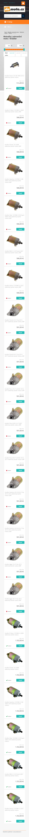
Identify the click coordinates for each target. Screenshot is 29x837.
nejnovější (24, 53)
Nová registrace (12, 2)
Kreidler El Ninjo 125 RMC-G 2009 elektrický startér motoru (14, 634)
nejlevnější (12, 53)
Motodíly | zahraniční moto (13, 32)
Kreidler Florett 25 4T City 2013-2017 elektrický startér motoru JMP (14, 320)
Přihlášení (6, 2)
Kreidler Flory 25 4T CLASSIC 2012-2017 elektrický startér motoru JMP (14, 389)
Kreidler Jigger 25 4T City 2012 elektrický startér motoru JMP (13, 565)
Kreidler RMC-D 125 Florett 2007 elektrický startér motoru (14, 775)
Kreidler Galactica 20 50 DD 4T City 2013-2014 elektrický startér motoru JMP (14, 530)
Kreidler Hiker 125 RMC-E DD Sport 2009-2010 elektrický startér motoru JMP (14, 216)
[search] (23, 16)
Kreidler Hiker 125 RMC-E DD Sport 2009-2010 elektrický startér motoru (14, 739)
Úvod (5, 32)
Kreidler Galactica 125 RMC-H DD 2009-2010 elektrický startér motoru (14, 703)
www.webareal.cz (17, 832)
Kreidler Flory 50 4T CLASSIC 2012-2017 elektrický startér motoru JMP (14, 458)
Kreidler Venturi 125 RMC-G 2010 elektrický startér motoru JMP (14, 286)
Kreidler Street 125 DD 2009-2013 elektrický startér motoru (14, 76)
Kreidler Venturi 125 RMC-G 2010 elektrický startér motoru (14, 809)
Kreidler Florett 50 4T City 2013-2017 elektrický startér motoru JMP (14, 355)
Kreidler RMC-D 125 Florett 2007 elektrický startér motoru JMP (14, 252)
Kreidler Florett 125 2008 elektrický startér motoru (12, 668)
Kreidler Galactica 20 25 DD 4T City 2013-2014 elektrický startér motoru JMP (14, 494)
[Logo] (14, 9)
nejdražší (18, 53)
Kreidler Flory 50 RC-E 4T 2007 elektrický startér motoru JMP (13, 424)
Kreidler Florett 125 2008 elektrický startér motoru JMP (13, 145)
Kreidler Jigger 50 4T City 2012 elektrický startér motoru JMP (13, 599)
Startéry (10, 33)
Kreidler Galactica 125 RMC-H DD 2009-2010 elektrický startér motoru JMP (14, 180)
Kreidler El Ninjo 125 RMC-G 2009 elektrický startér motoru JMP (14, 111)
